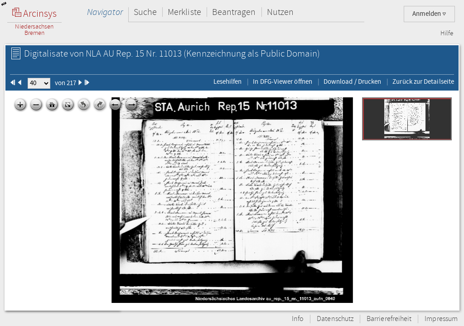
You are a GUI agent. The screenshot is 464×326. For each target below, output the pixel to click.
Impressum (441, 319)
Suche (145, 12)
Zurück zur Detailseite (423, 81)
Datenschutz (335, 319)
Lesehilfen (227, 81)
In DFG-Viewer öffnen (282, 81)
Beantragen (234, 12)
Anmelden (429, 14)
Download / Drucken (352, 81)
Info (298, 319)
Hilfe (446, 33)
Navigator (105, 12)
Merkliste (184, 12)
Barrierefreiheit (389, 319)
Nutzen (280, 12)
